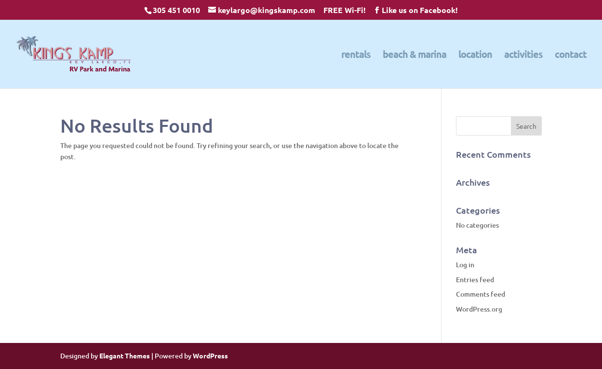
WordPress (210, 355)
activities (523, 55)
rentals (356, 55)
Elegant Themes (124, 355)
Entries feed (475, 279)
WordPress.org (479, 309)
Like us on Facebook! (420, 10)
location (475, 55)
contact (571, 55)
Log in (465, 264)
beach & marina (414, 55)
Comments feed (480, 294)
